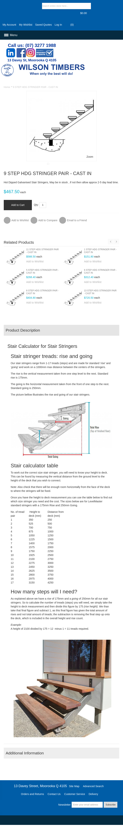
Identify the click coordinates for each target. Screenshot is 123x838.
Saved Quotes (43, 24)
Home (7, 87)
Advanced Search (93, 798)
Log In (58, 24)
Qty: (36, 216)
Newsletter (64, 816)
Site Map (74, 798)
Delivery (93, 806)
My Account (9, 24)
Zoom (89, 156)
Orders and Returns (32, 806)
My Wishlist (25, 24)
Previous (110, 254)
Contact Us (54, 806)
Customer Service (74, 806)
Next (116, 254)
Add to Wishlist (35, 273)
